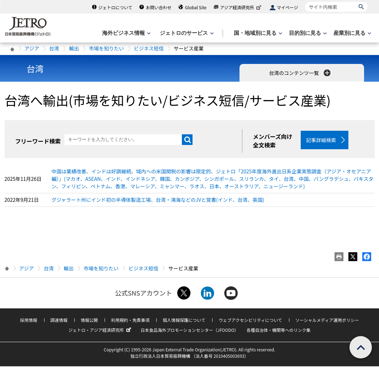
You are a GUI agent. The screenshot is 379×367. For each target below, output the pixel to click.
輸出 (74, 48)
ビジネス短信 (149, 48)
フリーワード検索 (38, 141)
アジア (32, 48)
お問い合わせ (159, 7)
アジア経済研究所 (241, 7)
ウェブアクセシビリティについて (250, 321)
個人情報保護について (184, 321)
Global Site (195, 7)
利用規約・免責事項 (130, 321)
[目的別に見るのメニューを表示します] (307, 33)
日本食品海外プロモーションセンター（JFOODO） (190, 331)
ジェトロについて (115, 7)
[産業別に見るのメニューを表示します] (351, 33)
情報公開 (89, 321)
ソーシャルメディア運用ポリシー (327, 321)
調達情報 (59, 321)
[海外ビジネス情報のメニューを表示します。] (125, 33)
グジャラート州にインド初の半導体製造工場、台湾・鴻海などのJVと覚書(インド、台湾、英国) (158, 200)
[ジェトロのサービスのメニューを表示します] (186, 33)
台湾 (54, 48)
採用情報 (28, 321)
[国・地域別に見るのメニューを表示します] (257, 33)
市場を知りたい (106, 48)
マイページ (287, 7)
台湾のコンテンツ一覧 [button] (300, 72)
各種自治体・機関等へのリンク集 (279, 331)
